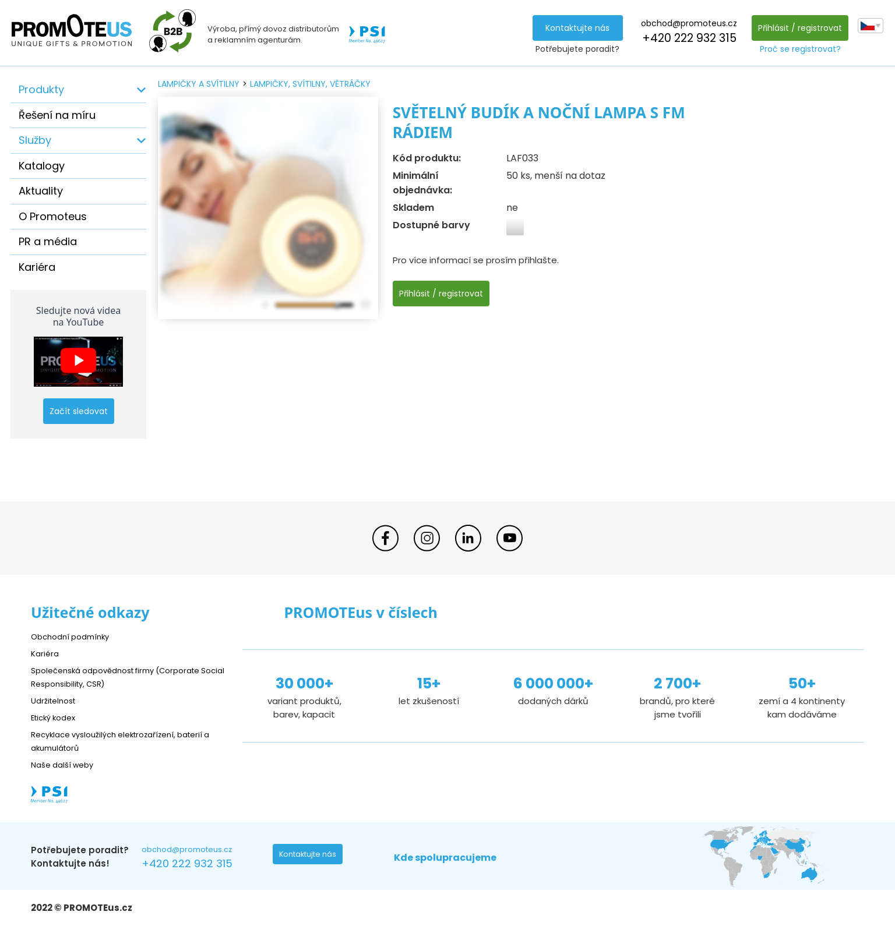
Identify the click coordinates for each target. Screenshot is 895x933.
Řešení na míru (57, 115)
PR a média (48, 241)
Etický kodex (57, 717)
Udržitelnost (57, 700)
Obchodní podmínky (74, 636)
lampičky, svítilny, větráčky (310, 84)
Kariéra (37, 267)
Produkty (41, 89)
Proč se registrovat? (797, 49)
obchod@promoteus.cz (686, 23)
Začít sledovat (79, 411)
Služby (35, 140)
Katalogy (42, 165)
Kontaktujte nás (574, 28)
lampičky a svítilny (198, 84)
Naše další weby (66, 764)
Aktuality (41, 190)
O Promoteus (53, 216)
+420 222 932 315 (686, 38)
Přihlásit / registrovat (797, 28)
